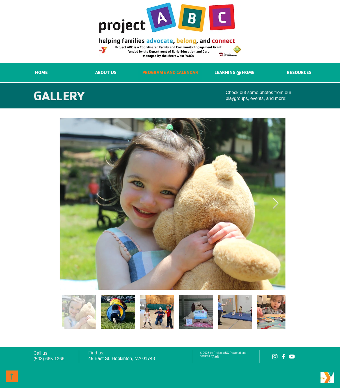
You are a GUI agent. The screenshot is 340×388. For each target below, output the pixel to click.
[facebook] (283, 356)
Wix (217, 356)
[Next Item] (275, 203)
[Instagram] (274, 356)
